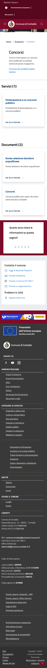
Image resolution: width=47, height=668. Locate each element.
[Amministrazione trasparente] (20, 8)
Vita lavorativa (12, 418)
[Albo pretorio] (9, 15)
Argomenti (19, 41)
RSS (4, 651)
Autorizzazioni (16, 467)
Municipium (31, 660)
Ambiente (14, 459)
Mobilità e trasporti (14, 434)
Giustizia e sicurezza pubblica (22, 451)
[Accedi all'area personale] (6, 7)
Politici (9, 390)
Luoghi (9, 501)
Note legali (10, 630)
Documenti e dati (13, 398)
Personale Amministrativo (17, 394)
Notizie (9, 482)
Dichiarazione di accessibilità (18, 634)
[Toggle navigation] (5, 23)
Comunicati (10, 486)
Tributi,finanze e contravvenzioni (24, 455)
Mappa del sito (9, 663)
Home (8, 41)
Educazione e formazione (20, 447)
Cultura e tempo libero (15, 414)
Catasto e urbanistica (15, 430)
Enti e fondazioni (13, 386)
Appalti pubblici (12, 426)
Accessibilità (8, 654)
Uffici (8, 382)
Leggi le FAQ (11, 606)
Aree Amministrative (15, 378)
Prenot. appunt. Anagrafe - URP (19, 594)
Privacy (6, 657)
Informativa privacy (14, 626)
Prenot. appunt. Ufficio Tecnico (18, 598)
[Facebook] (6, 362)
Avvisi (8, 490)
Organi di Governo (13, 374)
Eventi (8, 505)
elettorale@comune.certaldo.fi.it (16, 546)
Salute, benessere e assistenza (23, 463)
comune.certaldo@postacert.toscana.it (23, 537)
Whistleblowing (12, 638)
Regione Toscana (11, 2)
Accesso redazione (37, 662)
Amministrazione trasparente (18, 622)
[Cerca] (41, 24)
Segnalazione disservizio (16, 602)
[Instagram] (19, 362)
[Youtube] (12, 362)
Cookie (5, 660)
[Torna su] (42, 663)
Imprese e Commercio (15, 422)
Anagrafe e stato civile (15, 410)
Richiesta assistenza (14, 610)
